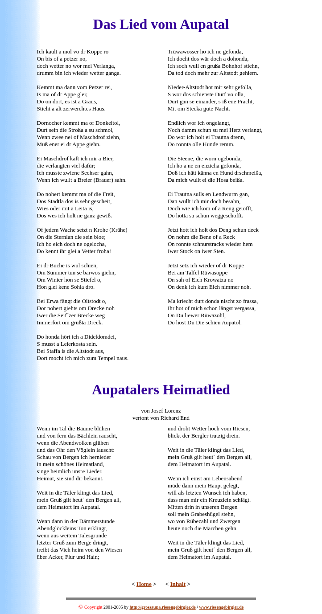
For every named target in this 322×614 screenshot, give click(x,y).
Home (144, 584)
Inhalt (178, 584)
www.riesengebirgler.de (221, 607)
